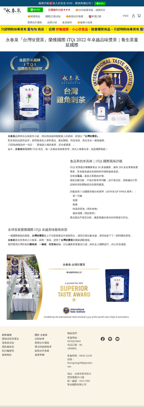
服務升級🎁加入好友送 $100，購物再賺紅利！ (72, 3)
